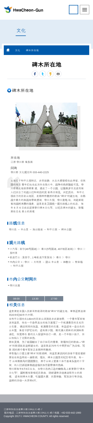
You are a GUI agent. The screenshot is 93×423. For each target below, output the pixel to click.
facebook (35, 74)
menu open (84, 9)
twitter (42, 74)
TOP (46, 398)
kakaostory (50, 74)
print (58, 74)
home (8, 50)
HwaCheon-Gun (23, 9)
